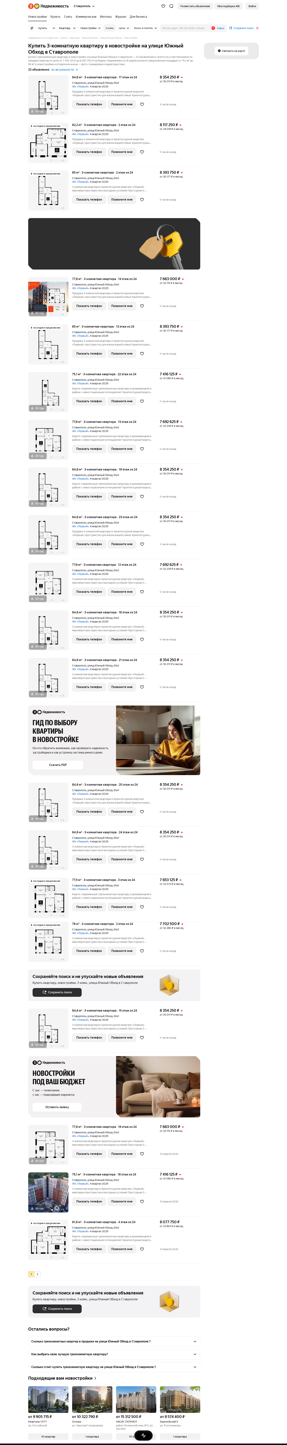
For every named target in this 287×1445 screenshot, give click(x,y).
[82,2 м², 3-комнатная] (50, 145)
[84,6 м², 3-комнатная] (50, 97)
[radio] (31, 1274)
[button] (171, 6)
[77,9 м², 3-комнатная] (50, 442)
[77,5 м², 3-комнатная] (50, 900)
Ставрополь (79, 82)
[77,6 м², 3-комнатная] (50, 299)
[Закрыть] (257, 28)
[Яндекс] (31, 6)
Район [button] (220, 28)
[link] (252, 6)
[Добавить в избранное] (142, 104)
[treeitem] (38, 16)
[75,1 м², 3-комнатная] (50, 394)
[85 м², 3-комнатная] (50, 192)
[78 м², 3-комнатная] (50, 944)
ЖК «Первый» (80, 86)
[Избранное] (163, 6)
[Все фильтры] (32, 28)
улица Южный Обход (100, 82)
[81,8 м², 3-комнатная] (50, 1242)
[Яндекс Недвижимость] (51, 6)
